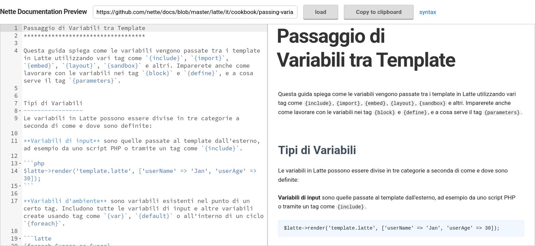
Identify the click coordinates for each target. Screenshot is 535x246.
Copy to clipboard (379, 12)
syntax (427, 12)
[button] (20, 110)
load (321, 12)
